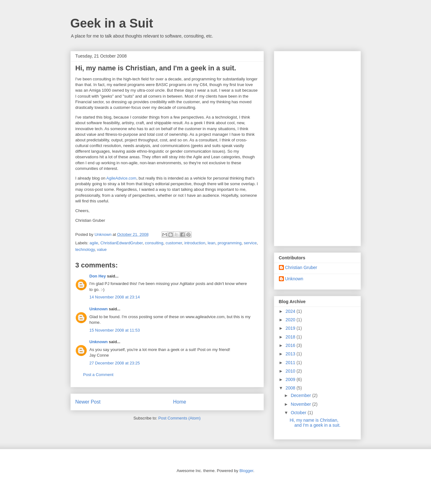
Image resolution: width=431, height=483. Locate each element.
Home (179, 401)
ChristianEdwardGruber (121, 243)
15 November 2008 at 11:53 (115, 330)
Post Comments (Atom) (179, 418)
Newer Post (88, 401)
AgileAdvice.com (121, 178)
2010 (290, 371)
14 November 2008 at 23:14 (115, 297)
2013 (290, 353)
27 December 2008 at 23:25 (115, 363)
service (250, 243)
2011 (290, 362)
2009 (290, 379)
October (299, 412)
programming (230, 243)
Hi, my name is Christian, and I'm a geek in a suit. (315, 423)
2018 (290, 336)
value (102, 249)
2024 (290, 311)
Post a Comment (98, 374)
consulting (154, 243)
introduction (194, 243)
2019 (290, 328)
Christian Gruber (301, 267)
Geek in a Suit (111, 23)
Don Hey (98, 276)
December (301, 395)
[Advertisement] (317, 147)
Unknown (99, 309)
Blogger (246, 470)
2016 (290, 345)
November (301, 404)
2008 (290, 387)
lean (211, 243)
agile (94, 243)
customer (174, 243)
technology (85, 249)
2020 (290, 319)
